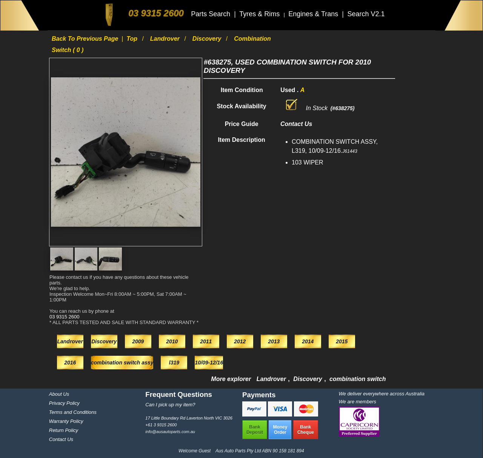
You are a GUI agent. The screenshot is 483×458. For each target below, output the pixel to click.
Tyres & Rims (260, 14)
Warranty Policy (66, 421)
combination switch (357, 379)
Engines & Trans (314, 14)
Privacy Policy (64, 403)
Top (132, 38)
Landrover (166, 38)
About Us (59, 394)
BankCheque (305, 429)
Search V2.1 (366, 14)
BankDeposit (254, 429)
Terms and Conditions (73, 412)
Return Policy (63, 430)
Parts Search (211, 14)
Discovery (207, 38)
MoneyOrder (280, 429)
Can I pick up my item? (170, 404)
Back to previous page (86, 38)
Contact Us (61, 439)
